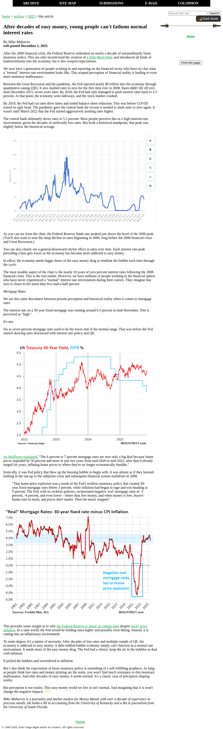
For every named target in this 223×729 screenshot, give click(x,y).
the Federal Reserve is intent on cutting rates (88, 626)
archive (19, 16)
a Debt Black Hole (100, 57)
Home (80, 722)
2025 (31, 16)
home (6, 16)
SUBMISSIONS (111, 3)
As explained (20, 457)
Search (214, 13)
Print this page (190, 62)
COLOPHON (188, 3)
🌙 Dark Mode (208, 18)
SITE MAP (67, 3)
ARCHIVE (31, 3)
